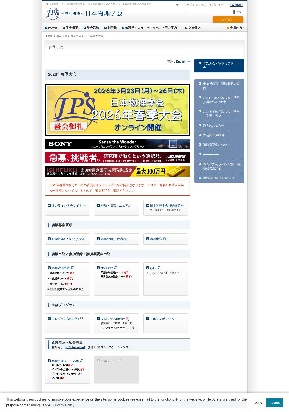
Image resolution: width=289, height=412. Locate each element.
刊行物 (112, 27)
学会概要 (72, 27)
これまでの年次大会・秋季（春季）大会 (221, 113)
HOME (52, 27)
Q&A (153, 268)
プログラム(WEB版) (65, 318)
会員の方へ (237, 27)
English (236, 4)
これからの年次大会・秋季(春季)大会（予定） (221, 100)
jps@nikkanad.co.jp (76, 347)
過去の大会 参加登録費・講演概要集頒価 (221, 166)
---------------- (211, 154)
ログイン (228, 19)
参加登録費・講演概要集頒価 (221, 86)
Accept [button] (275, 402)
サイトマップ (184, 4)
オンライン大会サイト (67, 205)
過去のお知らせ (213, 125)
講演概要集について (216, 144)
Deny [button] (258, 402)
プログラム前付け (113, 318)
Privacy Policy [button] (63, 405)
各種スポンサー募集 (65, 361)
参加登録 (107, 268)
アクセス (200, 4)
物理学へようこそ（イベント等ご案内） (152, 27)
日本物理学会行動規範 (165, 205)
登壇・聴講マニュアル (116, 205)
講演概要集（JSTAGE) (218, 178)
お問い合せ (216, 4)
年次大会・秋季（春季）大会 (221, 65)
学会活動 (93, 27)
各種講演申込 (61, 268)
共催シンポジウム (162, 318)
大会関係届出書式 (215, 135)
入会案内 (195, 27)
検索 (239, 12)
